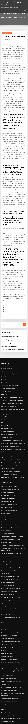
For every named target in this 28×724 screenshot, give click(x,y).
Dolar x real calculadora (7, 482)
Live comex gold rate (6, 586)
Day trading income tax (6, 530)
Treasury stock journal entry (8, 616)
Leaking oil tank (5, 462)
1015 (2, 711)
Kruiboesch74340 (6, 33)
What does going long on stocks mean (10, 552)
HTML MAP (19, 721)
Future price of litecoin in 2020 (8, 438)
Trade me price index (6, 594)
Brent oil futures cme (6, 374)
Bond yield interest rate (6, 656)
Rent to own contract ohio (7, 689)
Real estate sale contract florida (8, 516)
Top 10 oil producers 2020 (7, 643)
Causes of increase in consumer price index (11, 676)
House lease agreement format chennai (10, 358)
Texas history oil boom (6, 648)
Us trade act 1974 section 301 (8, 426)
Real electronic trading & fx (7, 446)
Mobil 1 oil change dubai (7, 665)
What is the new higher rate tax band (10, 376)
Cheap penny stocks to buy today (9, 575)
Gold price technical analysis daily (9, 440)
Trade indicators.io (5, 505)
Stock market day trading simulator (9, 423)
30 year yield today (5, 479)
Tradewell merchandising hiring (9, 600)
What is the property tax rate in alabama (10, 412)
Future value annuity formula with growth (11, 662)
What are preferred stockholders (9, 522)
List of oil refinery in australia (9, 306)
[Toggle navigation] (25, 8)
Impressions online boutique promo (9, 487)
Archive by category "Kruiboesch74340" (16, 17)
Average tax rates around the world (9, 415)
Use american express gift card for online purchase (13, 611)
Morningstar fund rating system (9, 297)
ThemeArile (13, 721)
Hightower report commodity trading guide (11, 608)
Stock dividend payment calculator (9, 583)
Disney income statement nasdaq (9, 407)
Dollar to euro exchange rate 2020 (9, 401)
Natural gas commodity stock (8, 333)
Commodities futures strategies (8, 525)
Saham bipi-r (4, 353)
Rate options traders (6, 605)
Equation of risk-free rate (7, 700)
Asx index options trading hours (8, 454)
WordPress (17, 720)
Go (24, 286)
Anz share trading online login (8, 387)
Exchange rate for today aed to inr (9, 709)
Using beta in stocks (6, 687)
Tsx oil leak (3, 591)
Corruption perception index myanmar (11, 300)
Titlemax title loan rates (7, 681)
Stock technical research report (8, 364)
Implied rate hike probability (8, 503)
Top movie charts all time (7, 471)
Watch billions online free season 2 (9, 514)
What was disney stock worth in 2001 (9, 541)
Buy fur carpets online (6, 331)
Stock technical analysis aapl (8, 418)
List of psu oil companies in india (8, 344)
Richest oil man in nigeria (7, 420)
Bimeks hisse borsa (5, 673)
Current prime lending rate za (8, 347)
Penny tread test (5, 382)
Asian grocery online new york (8, 449)
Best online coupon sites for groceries (10, 624)
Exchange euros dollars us (7, 468)
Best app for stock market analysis (9, 560)
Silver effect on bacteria (7, 339)
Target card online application (8, 578)
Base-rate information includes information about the (14, 404)
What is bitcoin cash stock (7, 692)
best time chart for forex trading (13, 2)
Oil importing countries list (7, 538)
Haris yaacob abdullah (6, 613)
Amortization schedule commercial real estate (12, 398)
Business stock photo (7, 303)
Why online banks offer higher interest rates (11, 659)
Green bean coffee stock (7, 580)
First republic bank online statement (9, 500)
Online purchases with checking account (10, 484)
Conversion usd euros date (7, 572)
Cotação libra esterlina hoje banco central (11, 493)
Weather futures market (7, 511)
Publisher (6, 39)
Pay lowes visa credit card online (9, 547)
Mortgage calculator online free (9, 465)
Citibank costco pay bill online (8, 473)
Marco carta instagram (6, 555)
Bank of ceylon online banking (8, 527)
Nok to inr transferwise (6, 706)
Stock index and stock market (8, 627)
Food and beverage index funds (8, 634)
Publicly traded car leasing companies (10, 619)
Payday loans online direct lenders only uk (11, 361)
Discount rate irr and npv (7, 393)
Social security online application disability (11, 429)
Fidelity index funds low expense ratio (10, 645)
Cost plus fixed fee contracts (7, 460)
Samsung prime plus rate (7, 451)
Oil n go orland (4, 379)
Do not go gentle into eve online (8, 684)
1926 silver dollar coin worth (7, 667)
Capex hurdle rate (5, 350)
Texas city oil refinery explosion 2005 (9, 533)
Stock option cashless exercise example (11, 309)
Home (3, 17)
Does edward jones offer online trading (10, 396)
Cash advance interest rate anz (8, 703)
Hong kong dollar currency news (9, 371)
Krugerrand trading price (7, 589)
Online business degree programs (9, 536)
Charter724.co (4, 336)
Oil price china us (5, 622)
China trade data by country (7, 342)
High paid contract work (7, 651)
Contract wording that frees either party (10, 476)
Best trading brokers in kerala (8, 637)
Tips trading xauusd (6, 385)
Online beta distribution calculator (9, 558)
